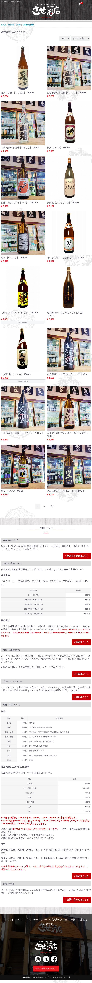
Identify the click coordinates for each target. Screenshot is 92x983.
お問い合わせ (46, 923)
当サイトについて (13, 919)
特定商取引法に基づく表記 (62, 919)
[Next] (52, 506)
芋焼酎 (18, 25)
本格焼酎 (11, 25)
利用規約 (82, 919)
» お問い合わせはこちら (77, 899)
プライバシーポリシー (36, 919)
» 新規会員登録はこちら (77, 556)
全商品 (3, 25)
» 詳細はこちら (81, 642)
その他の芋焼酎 (28, 25)
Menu (87, 2)
